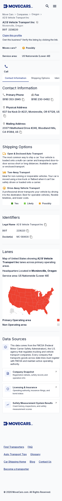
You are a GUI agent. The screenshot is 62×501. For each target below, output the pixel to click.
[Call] (6, 66)
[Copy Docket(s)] (31, 237)
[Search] (47, 6)
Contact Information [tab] (15, 78)
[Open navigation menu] (54, 6)
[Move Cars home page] (18, 6)
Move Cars (7, 14)
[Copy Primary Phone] (23, 99)
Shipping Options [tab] (40, 78)
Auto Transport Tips (15, 454)
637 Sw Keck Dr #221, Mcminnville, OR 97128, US (31, 111)
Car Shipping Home (15, 461)
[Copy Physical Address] (4, 116)
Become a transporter (16, 469)
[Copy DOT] (27, 231)
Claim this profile (12, 35)
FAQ (30, 446)
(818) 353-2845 (11, 99)
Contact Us (45, 461)
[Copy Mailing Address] (20, 132)
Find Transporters (14, 446)
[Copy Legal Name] (45, 224)
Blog (32, 461)
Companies (22, 14)
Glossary (35, 454)
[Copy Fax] (52, 99)
